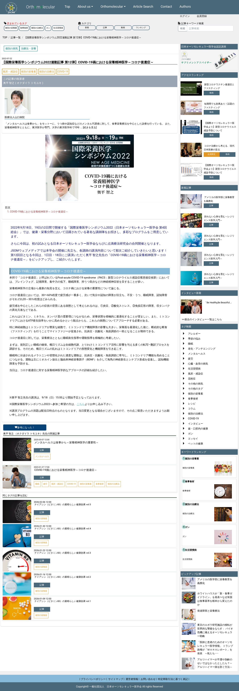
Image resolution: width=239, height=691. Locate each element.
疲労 (190, 358)
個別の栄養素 (11, 28)
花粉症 (192, 378)
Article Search (143, 6)
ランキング (141, 27)
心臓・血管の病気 (198, 363)
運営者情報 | (132, 679)
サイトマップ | (116, 679)
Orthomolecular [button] (112, 6)
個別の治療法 (37, 28)
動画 (123, 27)
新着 (87, 27)
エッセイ (193, 438)
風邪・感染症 (10, 71)
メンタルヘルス (196, 353)
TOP (4, 37)
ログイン (185, 16)
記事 (105, 27)
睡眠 (190, 343)
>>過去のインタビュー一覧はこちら (202, 319)
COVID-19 (62, 71)
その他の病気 (195, 383)
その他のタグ (195, 388)
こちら (81, 404)
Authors (185, 6)
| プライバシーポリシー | (93, 679)
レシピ (192, 403)
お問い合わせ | (149, 679)
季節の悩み (194, 338)
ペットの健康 (195, 443)
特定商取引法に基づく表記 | (173, 679)
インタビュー (195, 423)
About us (84, 6)
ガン (48, 28)
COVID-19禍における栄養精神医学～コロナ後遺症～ (39, 211)
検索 (182, 28)
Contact (166, 6)
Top (67, 6)
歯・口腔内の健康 (198, 428)
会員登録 (202, 16)
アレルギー (194, 333)
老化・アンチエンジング (201, 348)
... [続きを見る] (88, 127)
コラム (192, 408)
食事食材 (24, 28)
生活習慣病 (58, 28)
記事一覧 (16, 37)
